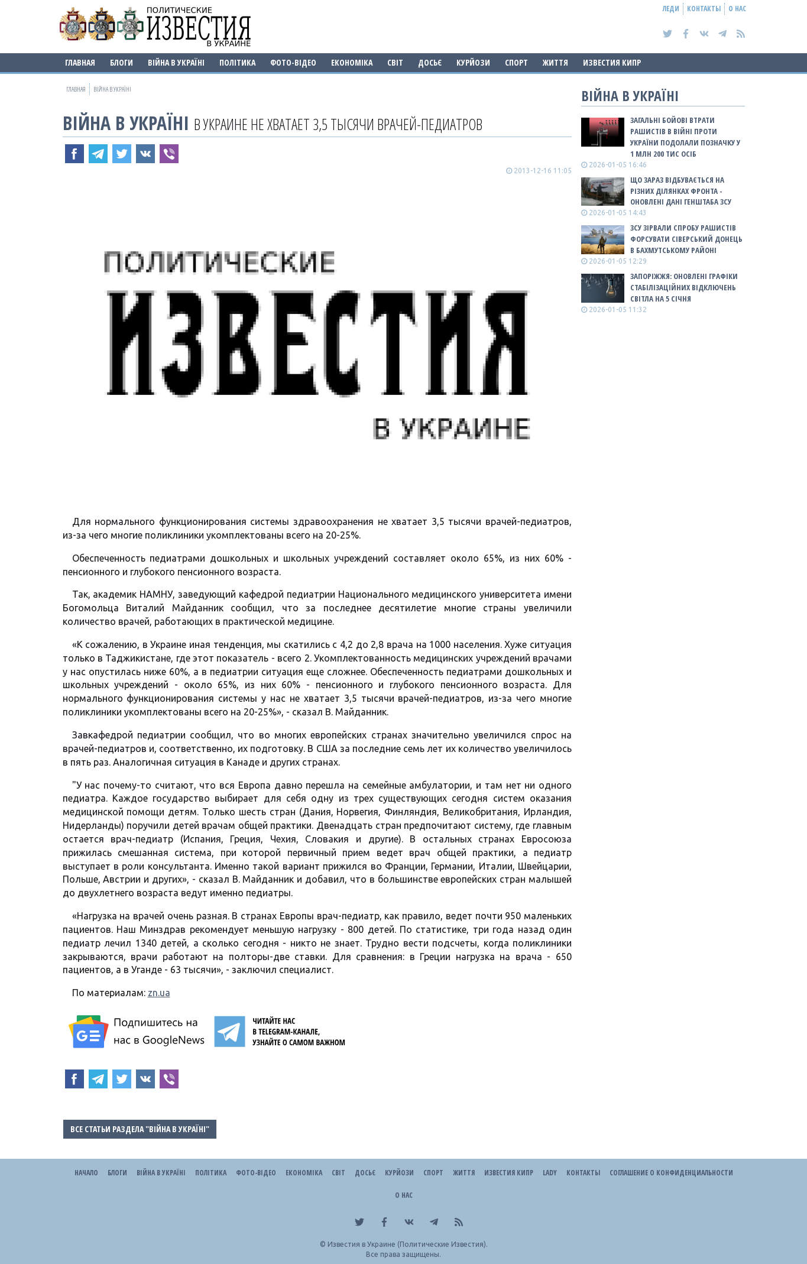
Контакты (704, 9)
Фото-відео (293, 62)
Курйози (473, 62)
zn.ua (159, 992)
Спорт (516, 62)
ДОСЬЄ (430, 62)
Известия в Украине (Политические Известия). (408, 1244)
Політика (237, 62)
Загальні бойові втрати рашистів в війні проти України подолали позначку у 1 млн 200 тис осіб (685, 137)
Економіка (351, 62)
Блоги (121, 62)
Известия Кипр (612, 62)
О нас (737, 9)
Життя (555, 62)
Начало (86, 1173)
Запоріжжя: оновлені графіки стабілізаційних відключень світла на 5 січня (684, 287)
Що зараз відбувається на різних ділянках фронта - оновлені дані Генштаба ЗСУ (680, 191)
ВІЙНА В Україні (176, 62)
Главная (80, 62)
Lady (550, 1173)
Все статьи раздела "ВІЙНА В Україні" (139, 1129)
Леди (671, 9)
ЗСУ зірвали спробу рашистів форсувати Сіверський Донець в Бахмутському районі (686, 238)
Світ (395, 62)
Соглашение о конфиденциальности (671, 1173)
